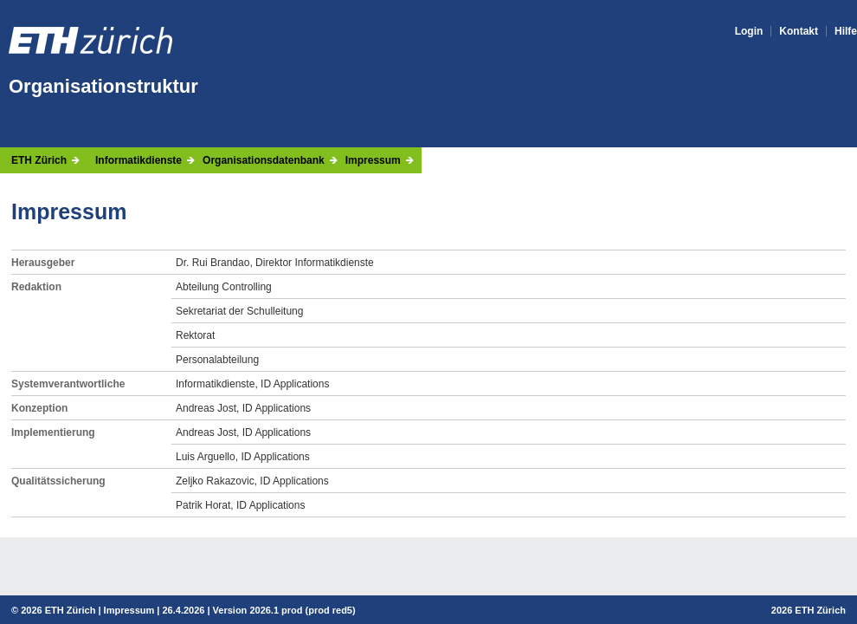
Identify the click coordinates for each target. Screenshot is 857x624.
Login (749, 31)
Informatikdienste (138, 160)
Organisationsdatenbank (264, 160)
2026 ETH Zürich (58, 610)
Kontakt (798, 31)
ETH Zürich (39, 160)
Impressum (373, 160)
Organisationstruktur (103, 86)
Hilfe (845, 31)
